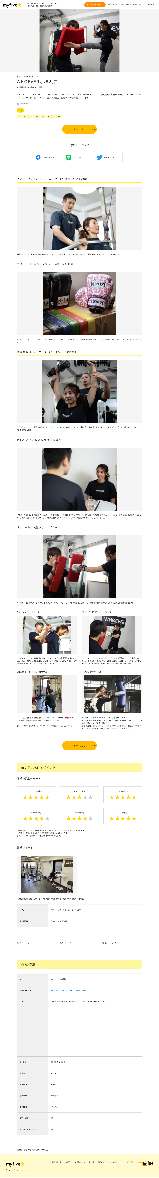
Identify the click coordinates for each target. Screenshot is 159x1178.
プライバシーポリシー (117, 1163)
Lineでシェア (78, 157)
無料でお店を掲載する (95, 5)
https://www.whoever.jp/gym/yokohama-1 (69, 991)
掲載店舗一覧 (112, 5)
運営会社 (150, 5)
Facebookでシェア (49, 157)
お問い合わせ (102, 1163)
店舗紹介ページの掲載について (132, 5)
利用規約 (130, 1163)
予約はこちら (79, 129)
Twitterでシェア (109, 157)
